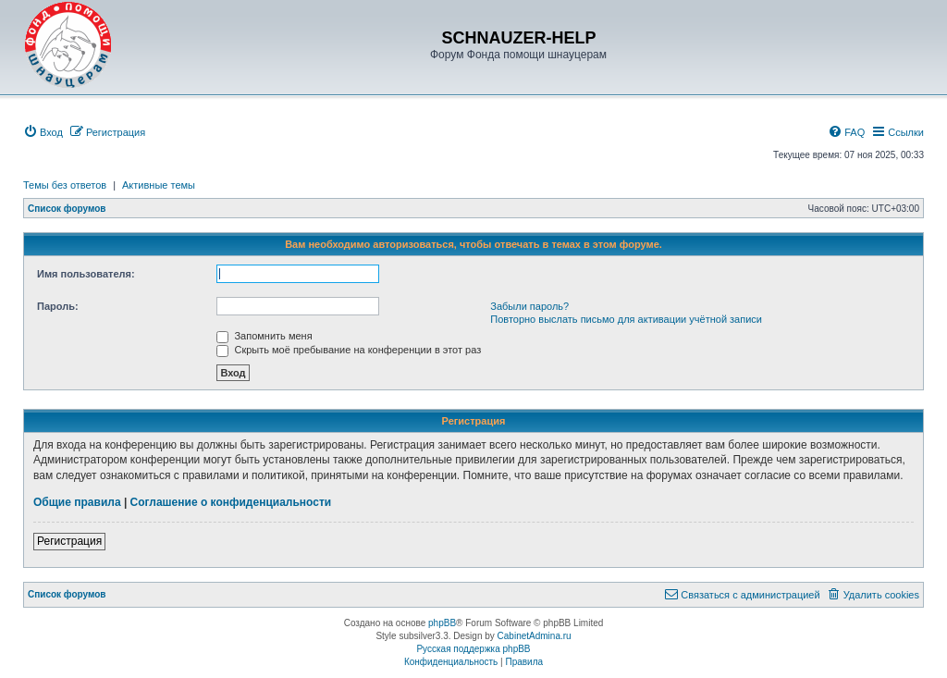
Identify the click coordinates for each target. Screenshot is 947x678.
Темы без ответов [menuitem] (64, 185)
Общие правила (77, 502)
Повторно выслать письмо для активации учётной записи (626, 319)
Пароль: (58, 306)
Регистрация (69, 541)
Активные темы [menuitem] (158, 185)
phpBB (442, 623)
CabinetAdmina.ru (535, 636)
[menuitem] (43, 132)
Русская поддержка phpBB (473, 649)
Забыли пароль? (529, 306)
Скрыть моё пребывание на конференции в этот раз (348, 349)
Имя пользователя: (86, 273)
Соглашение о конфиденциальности (231, 502)
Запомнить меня (264, 335)
